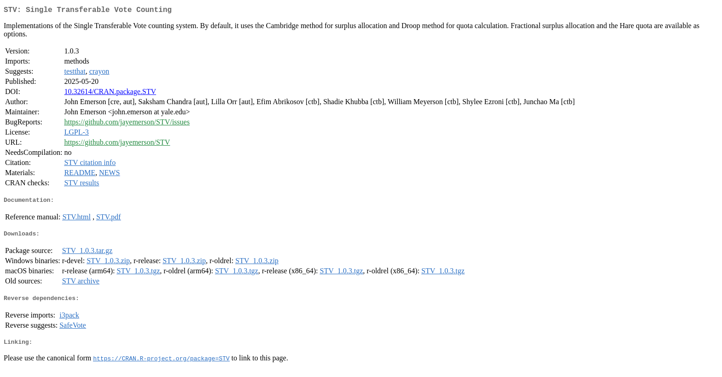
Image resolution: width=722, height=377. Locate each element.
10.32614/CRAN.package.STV (110, 93)
